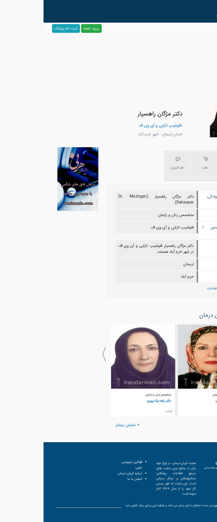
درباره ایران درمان (86, 473)
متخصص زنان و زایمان (182, 395)
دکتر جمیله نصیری (183, 400)
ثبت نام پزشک (22, 28)
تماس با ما (91, 479)
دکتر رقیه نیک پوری (115, 400)
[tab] (189, 167)
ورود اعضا (48, 28)
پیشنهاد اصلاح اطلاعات (178, 288)
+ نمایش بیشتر (84, 425)
